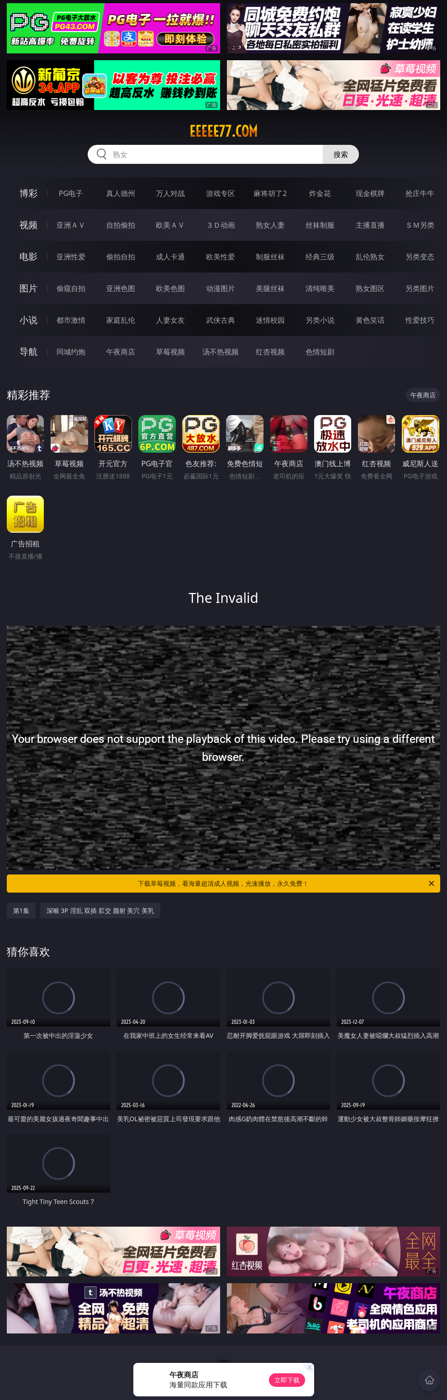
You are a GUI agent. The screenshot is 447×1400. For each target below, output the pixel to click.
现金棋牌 (370, 193)
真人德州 (120, 193)
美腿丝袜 (270, 288)
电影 (28, 256)
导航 (28, 351)
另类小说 (320, 320)
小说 (28, 320)
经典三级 (320, 257)
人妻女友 (170, 320)
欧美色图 (170, 288)
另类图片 (419, 288)
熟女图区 (370, 288)
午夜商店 (120, 352)
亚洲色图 (120, 288)
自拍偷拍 (120, 225)
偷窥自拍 (70, 288)
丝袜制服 (320, 225)
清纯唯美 (320, 288)
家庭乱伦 (120, 320)
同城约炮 (70, 352)
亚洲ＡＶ (70, 225)
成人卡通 (170, 257)
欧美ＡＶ (170, 225)
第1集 (21, 910)
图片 (28, 288)
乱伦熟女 (370, 257)
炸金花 (320, 193)
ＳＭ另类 (419, 225)
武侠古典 (220, 320)
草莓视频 (170, 352)
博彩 (28, 193)
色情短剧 (320, 352)
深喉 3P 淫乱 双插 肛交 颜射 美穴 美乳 (100, 910)
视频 (28, 225)
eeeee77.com (223, 131)
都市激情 (70, 320)
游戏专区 (220, 193)
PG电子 (71, 193)
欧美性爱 (220, 257)
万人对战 (170, 193)
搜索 (341, 154)
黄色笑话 (370, 320)
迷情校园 (270, 320)
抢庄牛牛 (419, 193)
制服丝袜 (270, 257)
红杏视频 (270, 352)
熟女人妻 (270, 225)
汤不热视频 (220, 352)
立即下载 (287, 1380)
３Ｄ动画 (220, 225)
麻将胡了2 (270, 193)
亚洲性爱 (70, 257)
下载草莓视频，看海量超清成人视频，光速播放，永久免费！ (287, 883)
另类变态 (419, 257)
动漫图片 (220, 288)
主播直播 (370, 225)
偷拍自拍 (120, 257)
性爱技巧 (419, 320)
